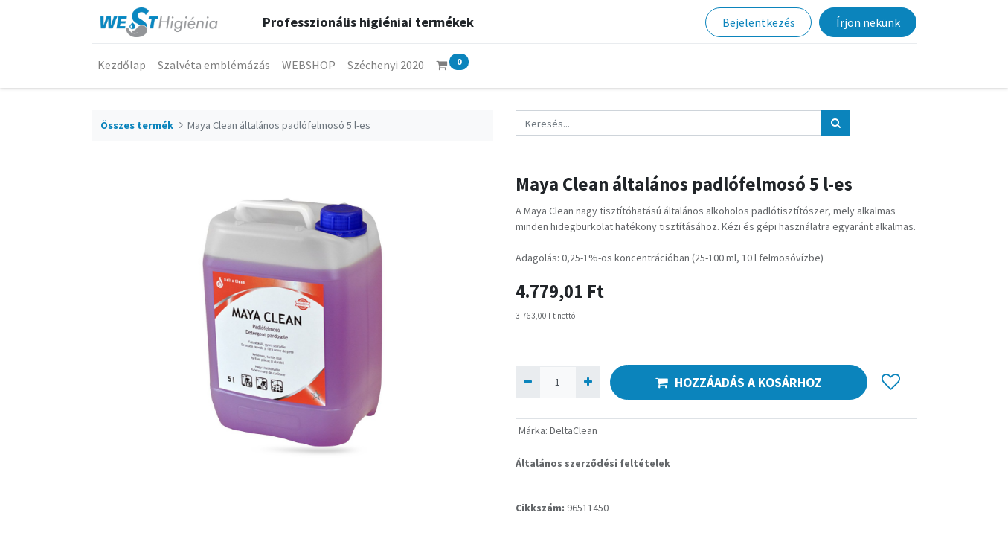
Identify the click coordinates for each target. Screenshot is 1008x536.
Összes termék (136, 125)
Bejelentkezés (758, 22)
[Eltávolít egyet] (528, 382)
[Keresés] (835, 123)
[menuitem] (122, 65)
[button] (892, 382)
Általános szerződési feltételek (593, 463)
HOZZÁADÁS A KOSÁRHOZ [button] (738, 382)
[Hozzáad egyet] (588, 382)
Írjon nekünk (868, 22)
